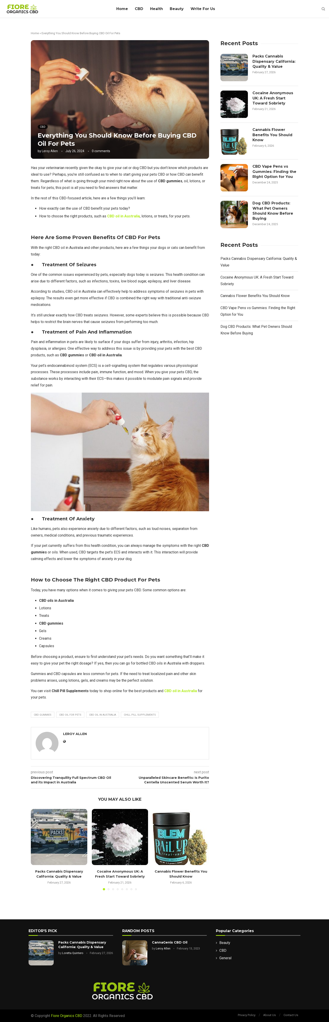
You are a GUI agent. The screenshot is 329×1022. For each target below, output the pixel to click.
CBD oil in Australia (102, 714)
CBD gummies (42, 714)
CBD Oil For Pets (70, 714)
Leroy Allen (50, 151)
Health (156, 9)
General (225, 958)
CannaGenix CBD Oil (169, 942)
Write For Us (203, 9)
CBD (139, 9)
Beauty (177, 9)
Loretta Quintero (72, 953)
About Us (269, 1015)
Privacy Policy (246, 1015)
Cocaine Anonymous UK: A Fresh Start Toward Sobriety (272, 98)
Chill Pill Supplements (140, 714)
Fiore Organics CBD (66, 1016)
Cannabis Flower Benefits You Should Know (272, 135)
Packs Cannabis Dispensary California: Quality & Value (273, 61)
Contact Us (291, 1015)
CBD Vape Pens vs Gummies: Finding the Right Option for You (274, 171)
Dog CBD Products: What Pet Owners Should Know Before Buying (272, 211)
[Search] (323, 9)
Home (122, 9)
